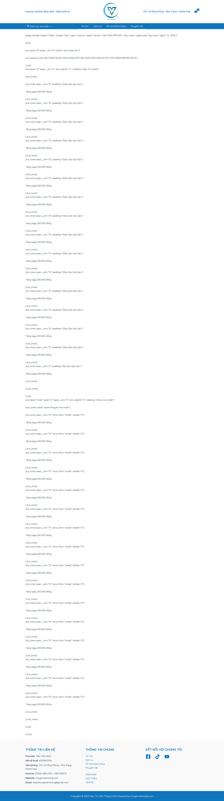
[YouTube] (166, 756)
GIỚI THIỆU (91, 777)
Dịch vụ (98, 26)
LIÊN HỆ (89, 781)
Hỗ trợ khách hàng (115, 26)
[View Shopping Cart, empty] (196, 11)
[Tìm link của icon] (197, 26)
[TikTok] (157, 756)
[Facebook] (148, 756)
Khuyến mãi (136, 26)
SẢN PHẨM (91, 774)
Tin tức (85, 26)
